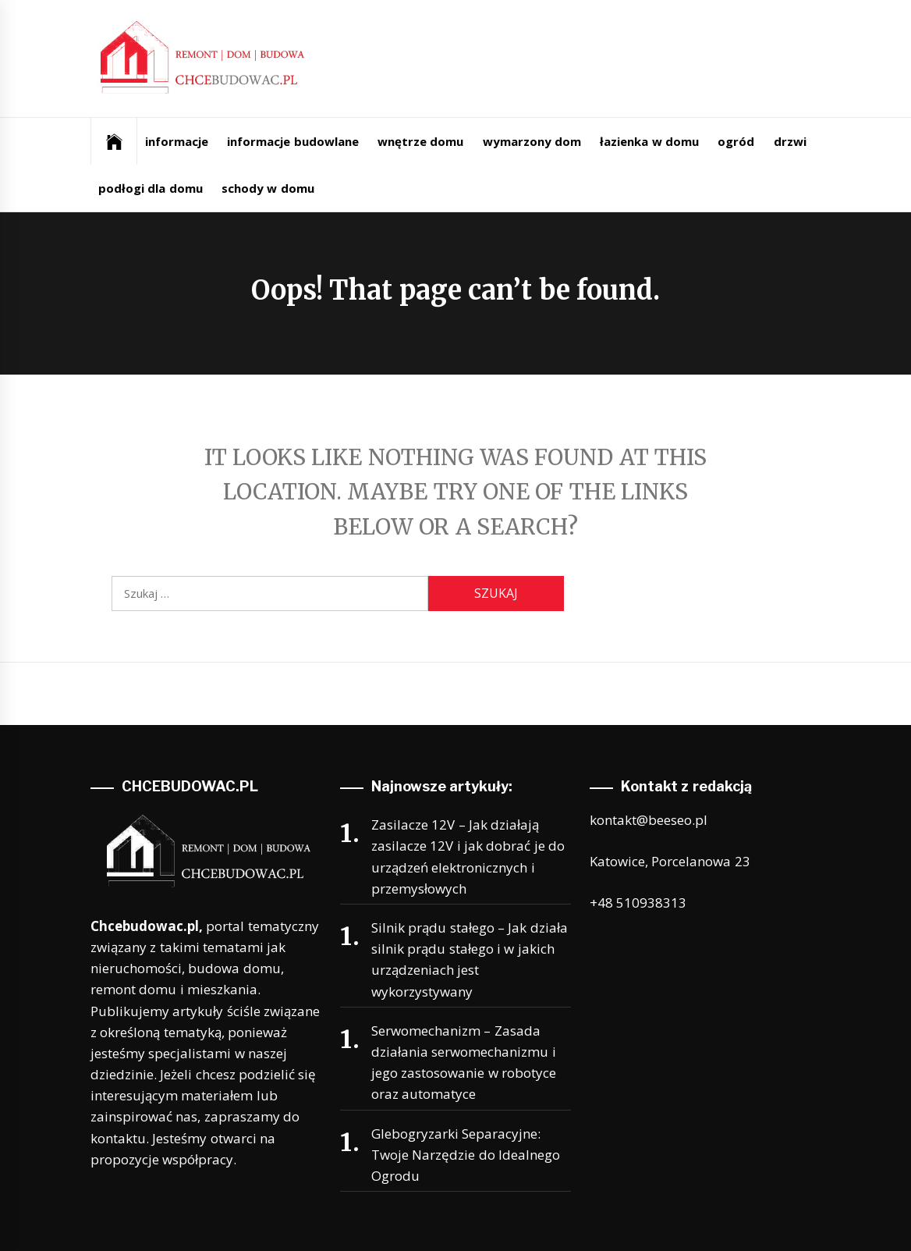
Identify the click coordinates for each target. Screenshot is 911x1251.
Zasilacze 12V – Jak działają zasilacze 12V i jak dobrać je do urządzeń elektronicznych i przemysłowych (468, 856)
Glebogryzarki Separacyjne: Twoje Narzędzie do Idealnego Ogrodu (465, 1155)
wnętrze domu (420, 141)
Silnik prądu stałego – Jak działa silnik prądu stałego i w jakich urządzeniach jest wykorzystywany (469, 959)
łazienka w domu (649, 141)
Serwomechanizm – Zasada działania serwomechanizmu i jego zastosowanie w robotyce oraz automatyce (463, 1063)
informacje (176, 141)
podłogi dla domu (150, 188)
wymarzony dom (532, 141)
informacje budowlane (292, 141)
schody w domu (268, 188)
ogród (736, 141)
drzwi (790, 141)
